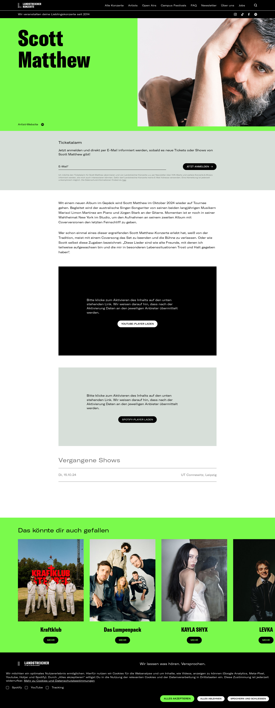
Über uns (227, 5)
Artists (133, 5)
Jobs (242, 5)
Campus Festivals (173, 5)
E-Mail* (63, 166)
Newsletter (209, 5)
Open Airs (149, 5)
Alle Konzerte (114, 5)
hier (124, 180)
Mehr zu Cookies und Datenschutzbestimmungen (59, 680)
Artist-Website (28, 124)
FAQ (194, 5)
